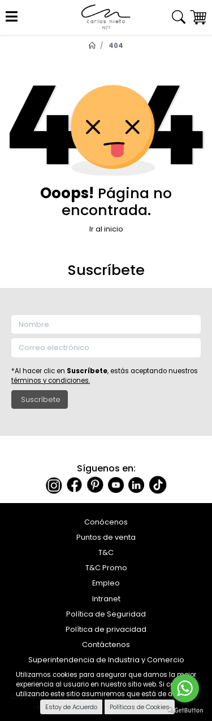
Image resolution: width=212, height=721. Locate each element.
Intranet (106, 599)
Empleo (106, 583)
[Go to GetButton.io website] (185, 709)
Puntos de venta (106, 537)
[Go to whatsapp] (185, 688)
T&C (106, 552)
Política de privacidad (106, 629)
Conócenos (106, 522)
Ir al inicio (106, 229)
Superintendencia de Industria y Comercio (106, 660)
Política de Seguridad (106, 614)
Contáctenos (106, 644)
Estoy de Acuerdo (71, 706)
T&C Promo (106, 568)
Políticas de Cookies (140, 706)
